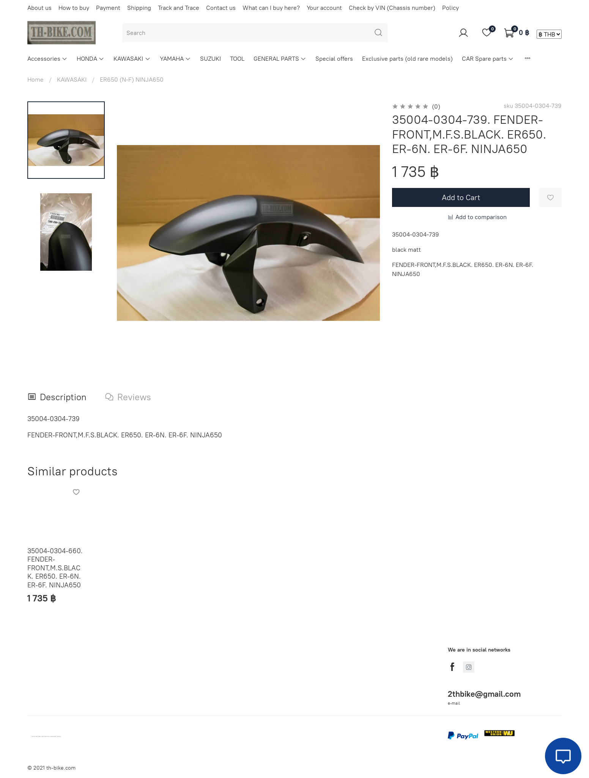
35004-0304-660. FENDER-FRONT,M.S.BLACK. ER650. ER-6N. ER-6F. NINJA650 (55, 567)
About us (39, 7)
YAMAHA (175, 58)
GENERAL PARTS (280, 58)
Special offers (334, 58)
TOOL (237, 58)
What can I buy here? (271, 7)
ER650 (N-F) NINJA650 (132, 79)
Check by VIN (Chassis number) (392, 7)
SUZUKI (210, 58)
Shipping (139, 7)
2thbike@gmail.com (484, 694)
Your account (324, 7)
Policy (450, 7)
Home (35, 79)
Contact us (221, 7)
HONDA (90, 58)
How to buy (73, 7)
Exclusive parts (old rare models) (407, 58)
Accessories (47, 58)
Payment (108, 7)
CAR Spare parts (488, 58)
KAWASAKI (131, 58)
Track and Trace (178, 7)
